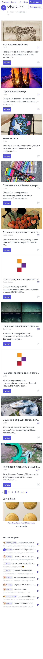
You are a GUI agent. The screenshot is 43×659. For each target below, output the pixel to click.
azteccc (9, 550)
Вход (26, 2)
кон (22, 492)
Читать (7, 62)
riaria (5, 47)
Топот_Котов (8, 235)
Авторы (5, 2)
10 (38, 470)
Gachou (9, 557)
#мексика (31, 523)
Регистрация (35, 2)
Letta (5, 94)
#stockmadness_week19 (17, 523)
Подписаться (35, 7)
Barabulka (7, 329)
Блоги (13, 2)
